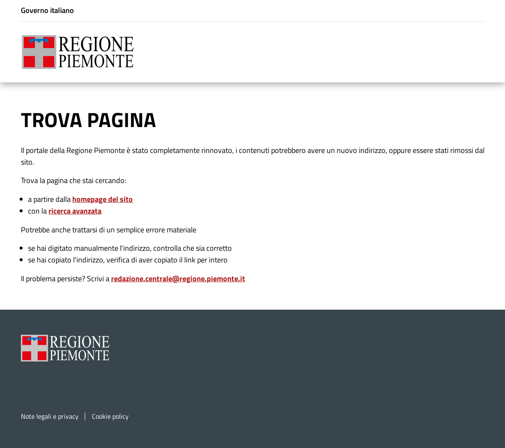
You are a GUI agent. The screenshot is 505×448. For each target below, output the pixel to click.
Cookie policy (110, 416)
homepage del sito (102, 199)
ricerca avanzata (75, 210)
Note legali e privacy (50, 416)
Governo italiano (47, 10)
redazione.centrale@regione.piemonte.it (178, 278)
